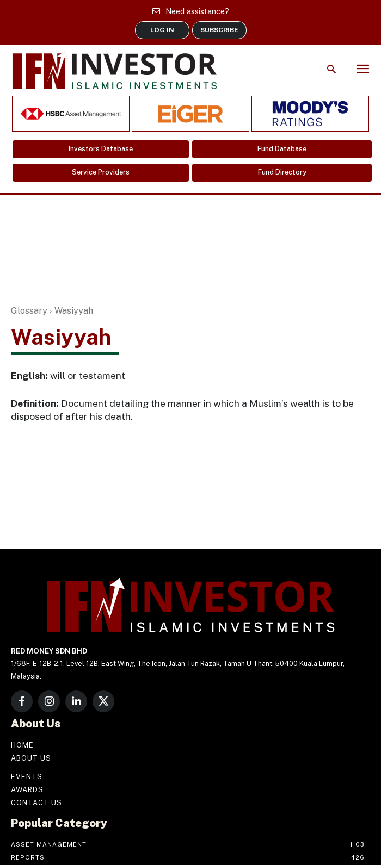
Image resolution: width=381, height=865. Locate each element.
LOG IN (162, 30)
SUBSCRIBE (219, 30)
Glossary (29, 311)
